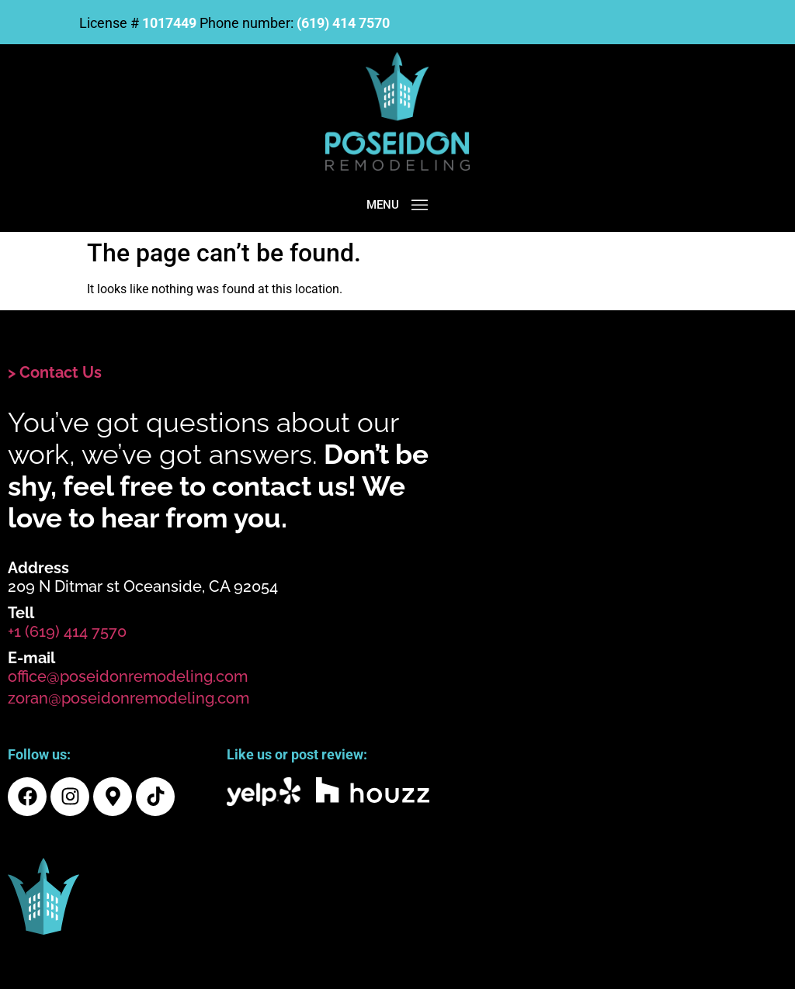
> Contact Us (55, 372)
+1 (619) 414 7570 (67, 631)
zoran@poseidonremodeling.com (128, 698)
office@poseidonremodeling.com (128, 676)
